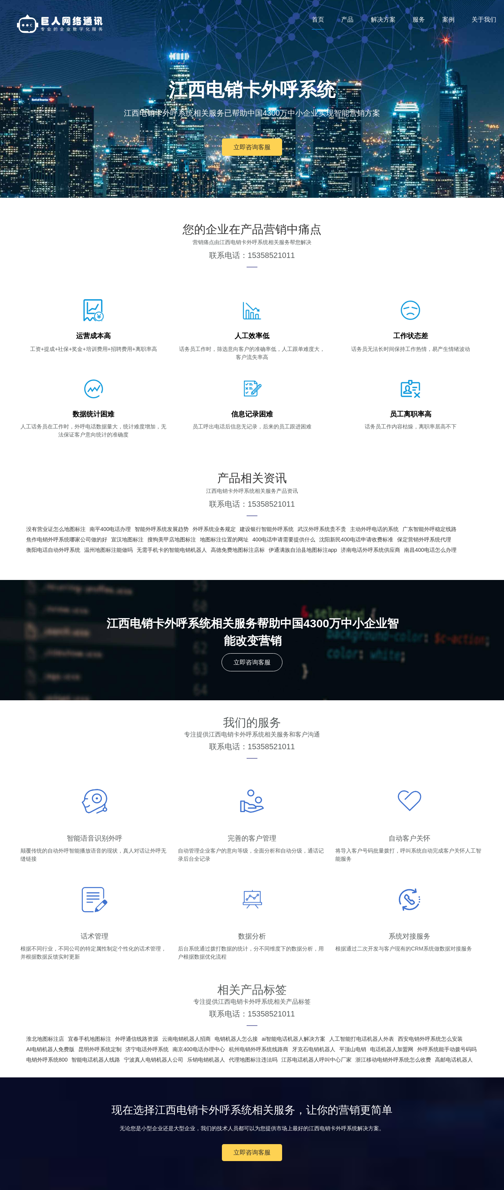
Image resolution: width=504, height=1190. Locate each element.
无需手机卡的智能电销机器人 (172, 550)
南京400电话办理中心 (199, 1049)
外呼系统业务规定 (214, 529)
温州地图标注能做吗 (108, 550)
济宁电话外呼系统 (147, 1049)
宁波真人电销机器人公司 (153, 1060)
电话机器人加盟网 (391, 1049)
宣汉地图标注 (127, 539)
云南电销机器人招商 (186, 1039)
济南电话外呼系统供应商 (370, 550)
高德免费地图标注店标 (238, 550)
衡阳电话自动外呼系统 (53, 550)
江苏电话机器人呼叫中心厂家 (316, 1060)
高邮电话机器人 (454, 1060)
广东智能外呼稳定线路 (430, 529)
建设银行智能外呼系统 (267, 529)
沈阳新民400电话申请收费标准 (356, 539)
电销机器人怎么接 (236, 1039)
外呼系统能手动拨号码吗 (447, 1049)
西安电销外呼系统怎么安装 (430, 1039)
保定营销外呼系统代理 (424, 539)
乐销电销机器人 (206, 1060)
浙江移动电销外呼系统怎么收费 (393, 1060)
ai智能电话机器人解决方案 (293, 1039)
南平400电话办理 (110, 529)
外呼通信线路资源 (136, 1039)
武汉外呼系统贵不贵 (322, 529)
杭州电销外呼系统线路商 (258, 1049)
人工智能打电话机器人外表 (361, 1039)
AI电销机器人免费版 (50, 1049)
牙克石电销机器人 (313, 1049)
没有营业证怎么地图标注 (56, 529)
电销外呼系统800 (47, 1060)
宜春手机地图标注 (89, 1039)
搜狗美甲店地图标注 (171, 539)
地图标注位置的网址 (224, 539)
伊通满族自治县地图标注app (303, 550)
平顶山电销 (352, 1049)
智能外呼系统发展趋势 (162, 529)
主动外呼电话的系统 (374, 529)
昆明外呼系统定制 (100, 1049)
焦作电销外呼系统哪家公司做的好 (66, 539)
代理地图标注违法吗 (253, 1060)
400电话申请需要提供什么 (283, 539)
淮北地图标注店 (45, 1039)
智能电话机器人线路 (95, 1060)
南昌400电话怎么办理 (430, 550)
